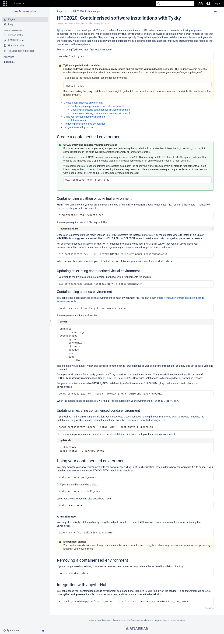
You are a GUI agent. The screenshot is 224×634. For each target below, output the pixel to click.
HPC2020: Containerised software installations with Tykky (119, 18)
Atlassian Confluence (110, 620)
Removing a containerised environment (85, 123)
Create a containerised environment (83, 102)
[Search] (158, 3)
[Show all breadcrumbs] (68, 11)
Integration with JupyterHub (79, 127)
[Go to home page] (10, 3)
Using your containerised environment (84, 116)
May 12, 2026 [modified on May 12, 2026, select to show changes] (102, 23)
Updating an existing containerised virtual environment (100, 109)
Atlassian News (178, 620)
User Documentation (24, 11)
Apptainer (196, 30)
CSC (98, 30)
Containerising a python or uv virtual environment (97, 106)
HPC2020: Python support (87, 11)
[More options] (215, 11)
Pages (60, 11)
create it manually (166, 297)
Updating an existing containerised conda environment (100, 113)
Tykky (60, 30)
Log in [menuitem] (217, 3)
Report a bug (161, 620)
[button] (5, 3)
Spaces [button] (17, 3)
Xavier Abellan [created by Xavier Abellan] (73, 23)
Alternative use (79, 120)
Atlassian (137, 628)
